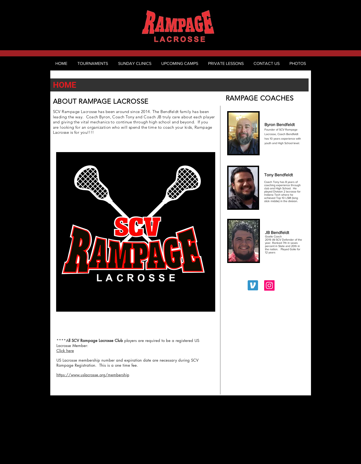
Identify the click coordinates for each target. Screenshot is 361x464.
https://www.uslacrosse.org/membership (92, 374)
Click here (65, 350)
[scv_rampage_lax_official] (269, 285)
